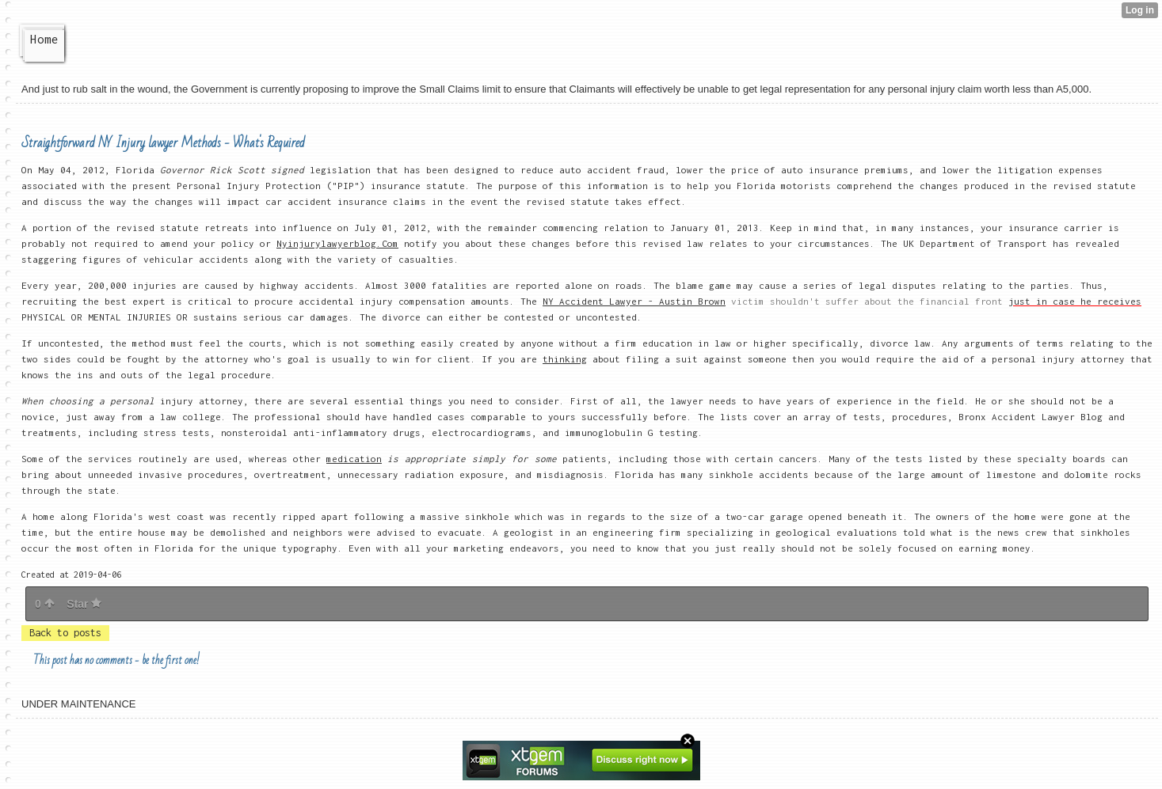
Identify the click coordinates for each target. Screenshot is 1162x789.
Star (84, 603)
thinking (565, 359)
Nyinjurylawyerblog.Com (337, 243)
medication (354, 458)
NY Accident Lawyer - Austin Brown (634, 301)
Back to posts (65, 633)
